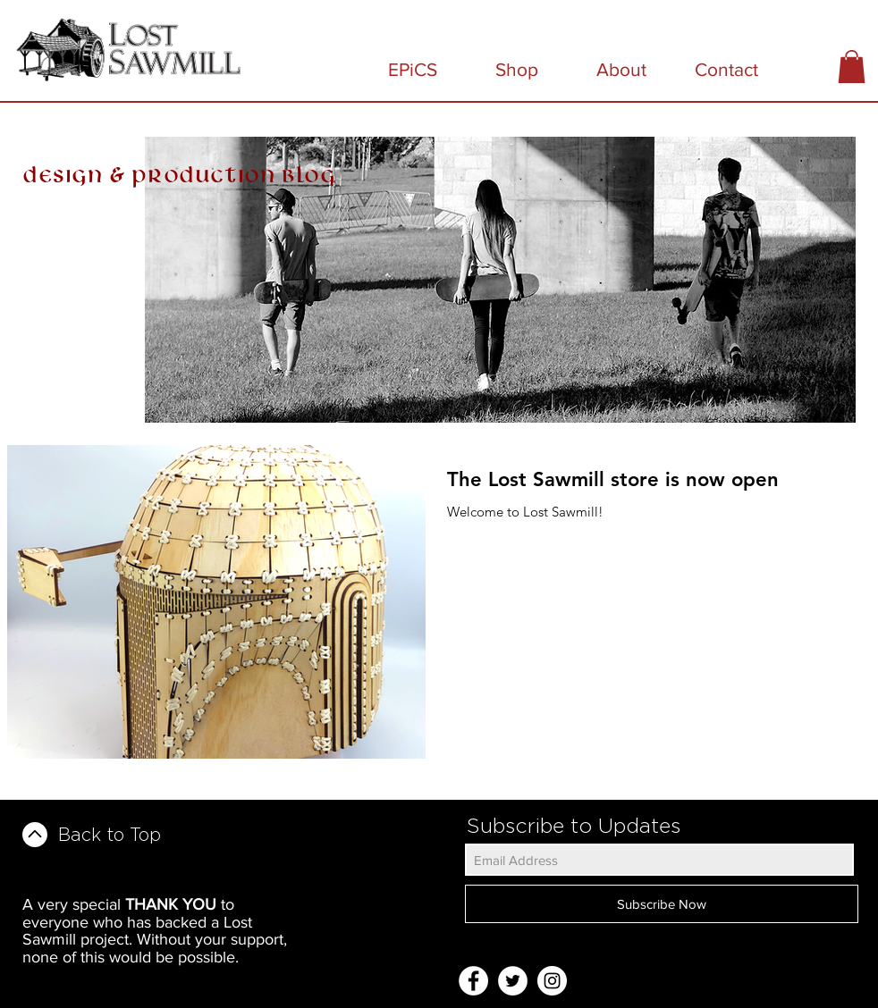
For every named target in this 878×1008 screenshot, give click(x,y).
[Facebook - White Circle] (473, 980)
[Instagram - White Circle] (552, 980)
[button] (851, 66)
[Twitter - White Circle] (513, 980)
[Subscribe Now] (661, 904)
